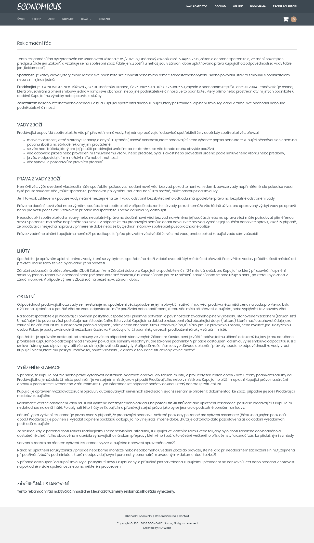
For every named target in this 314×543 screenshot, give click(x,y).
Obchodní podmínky (138, 516)
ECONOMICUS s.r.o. (160, 523)
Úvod (21, 19)
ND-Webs (164, 528)
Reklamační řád (165, 516)
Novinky (68, 19)
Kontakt (104, 19)
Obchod (220, 6)
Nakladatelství (196, 6)
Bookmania (258, 6)
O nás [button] (86, 19)
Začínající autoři (285, 6)
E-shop (36, 19)
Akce (51, 19)
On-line (238, 6)
